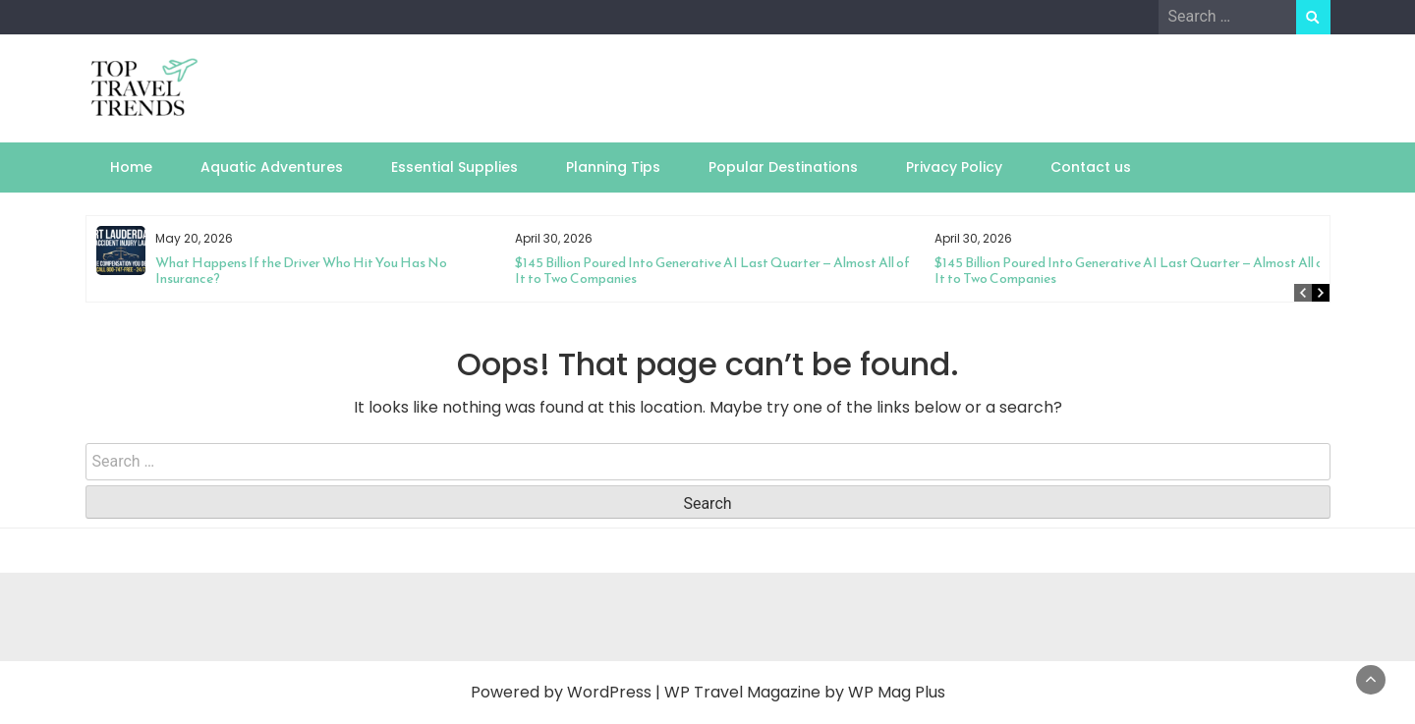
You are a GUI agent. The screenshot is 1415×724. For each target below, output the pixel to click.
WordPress (609, 692)
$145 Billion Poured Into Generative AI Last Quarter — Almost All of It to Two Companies (712, 270)
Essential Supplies (454, 167)
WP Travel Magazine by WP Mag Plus (804, 692)
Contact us (1090, 167)
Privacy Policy (954, 167)
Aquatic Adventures (271, 167)
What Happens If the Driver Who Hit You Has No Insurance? (301, 270)
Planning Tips (613, 167)
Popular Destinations (783, 167)
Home (131, 167)
